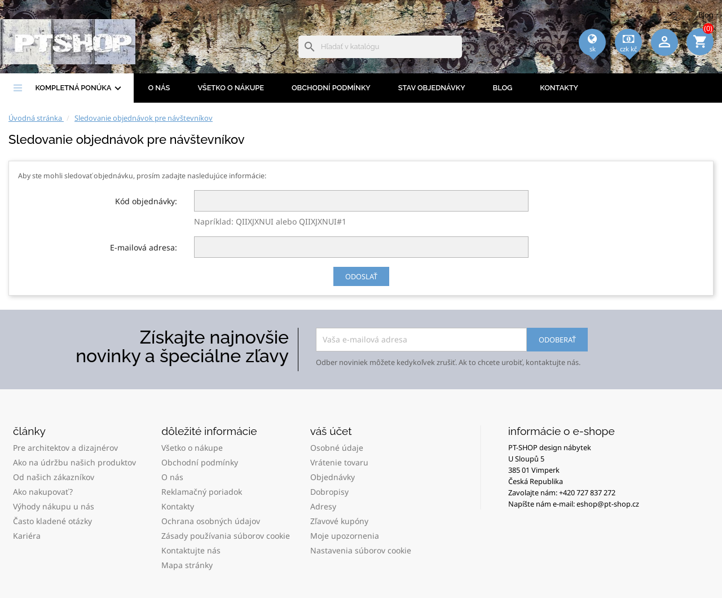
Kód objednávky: (146, 201)
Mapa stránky (187, 565)
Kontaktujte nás (191, 550)
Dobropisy (329, 491)
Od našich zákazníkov (53, 477)
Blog (706, 15)
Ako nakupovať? (43, 491)
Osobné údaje (336, 447)
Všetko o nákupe (230, 87)
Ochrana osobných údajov (210, 521)
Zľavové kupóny (339, 521)
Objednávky (332, 477)
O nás (159, 87)
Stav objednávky (431, 87)
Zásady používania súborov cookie (225, 535)
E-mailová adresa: (143, 247)
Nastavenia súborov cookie (360, 550)
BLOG (503, 87)
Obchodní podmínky (331, 87)
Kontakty (559, 87)
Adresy (323, 506)
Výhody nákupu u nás (53, 506)
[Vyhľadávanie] (380, 47)
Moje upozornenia (344, 535)
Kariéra (27, 535)
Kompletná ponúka (79, 88)
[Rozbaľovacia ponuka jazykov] (592, 57)
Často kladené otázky (52, 521)
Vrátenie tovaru (339, 462)
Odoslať (361, 276)
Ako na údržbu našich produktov (74, 462)
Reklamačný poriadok (201, 491)
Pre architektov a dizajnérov (65, 447)
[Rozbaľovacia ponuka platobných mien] (628, 57)
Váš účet (331, 431)
